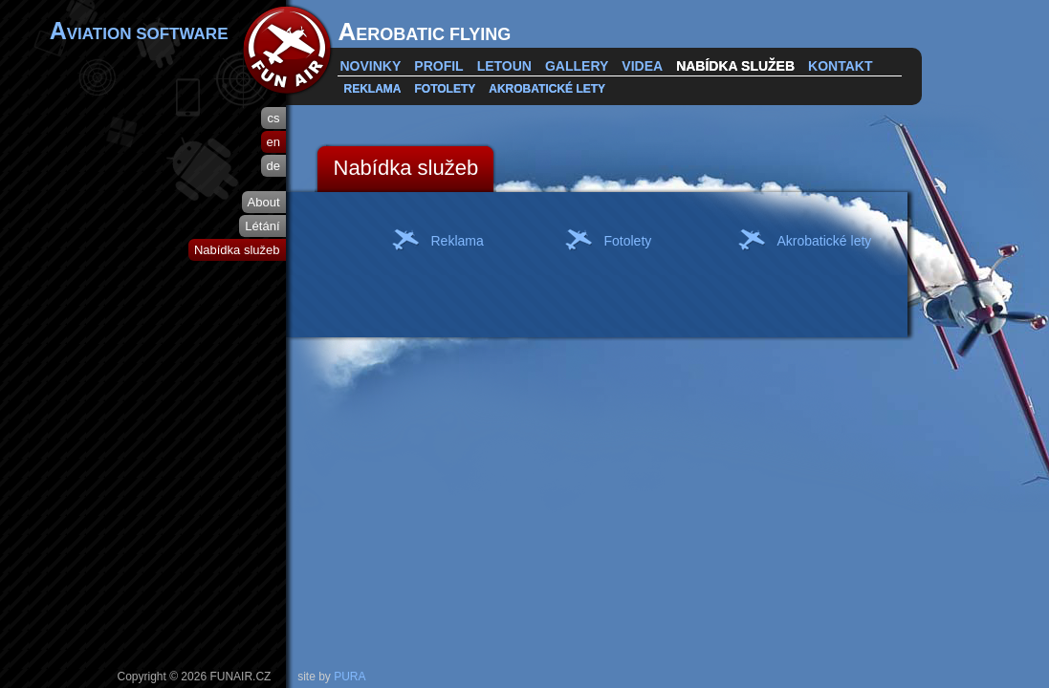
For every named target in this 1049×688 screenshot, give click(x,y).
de (273, 166)
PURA (349, 676)
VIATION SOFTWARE (139, 30)
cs (274, 118)
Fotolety (445, 89)
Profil (438, 66)
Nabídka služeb (735, 66)
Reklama (373, 89)
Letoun (504, 66)
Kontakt (840, 66)
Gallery (576, 66)
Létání (262, 226)
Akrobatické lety (547, 89)
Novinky (371, 66)
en (273, 142)
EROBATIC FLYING (425, 31)
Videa (642, 66)
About (264, 202)
